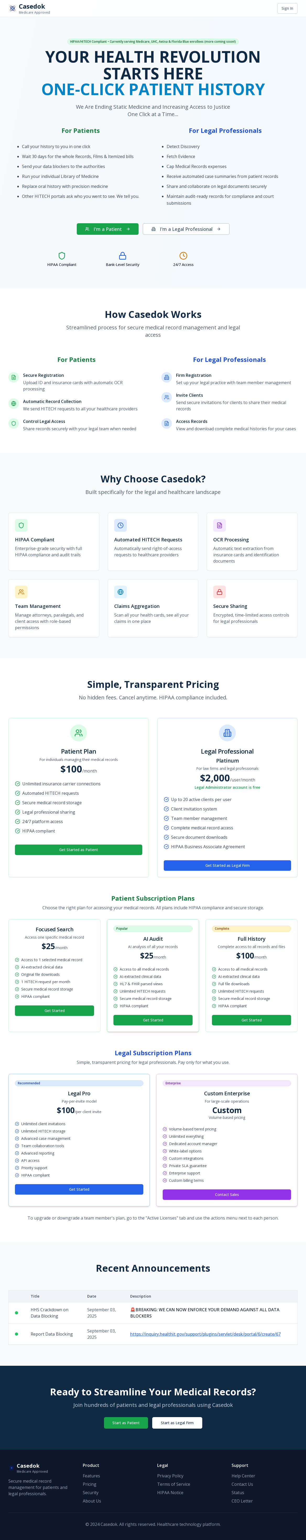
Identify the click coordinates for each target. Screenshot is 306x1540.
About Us (92, 1501)
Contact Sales (227, 1194)
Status (238, 1492)
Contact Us (242, 1484)
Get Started (55, 1010)
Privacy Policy (170, 1476)
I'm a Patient (107, 229)
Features (91, 1476)
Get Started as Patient (78, 849)
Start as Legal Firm (177, 1422)
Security (91, 1492)
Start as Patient (126, 1422)
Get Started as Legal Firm (227, 865)
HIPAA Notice (170, 1492)
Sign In (287, 8)
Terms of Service (173, 1484)
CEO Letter (242, 1501)
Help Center (243, 1476)
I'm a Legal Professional (186, 229)
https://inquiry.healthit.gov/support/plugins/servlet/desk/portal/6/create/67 (205, 1334)
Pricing (89, 1484)
